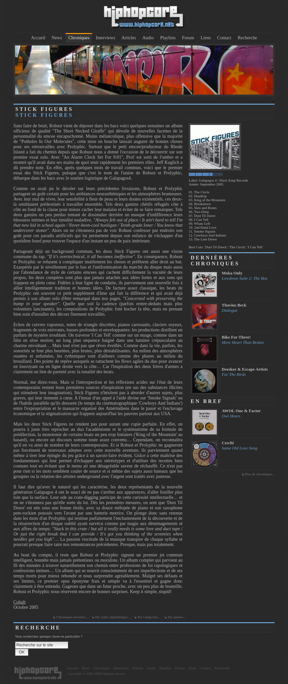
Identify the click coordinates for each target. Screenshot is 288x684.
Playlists (167, 37)
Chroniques (78, 37)
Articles (128, 37)
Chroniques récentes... (72, 617)
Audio (148, 37)
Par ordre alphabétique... (112, 617)
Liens (205, 37)
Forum (188, 37)
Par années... (177, 617)
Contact (224, 37)
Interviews (105, 37)
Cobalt (19, 602)
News (57, 37)
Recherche (247, 37)
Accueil (38, 37)
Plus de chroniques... (260, 474)
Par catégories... (148, 617)
